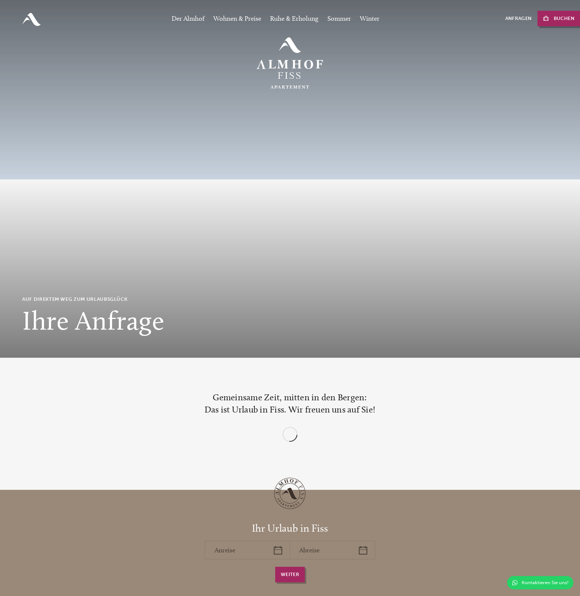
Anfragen (518, 18)
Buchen (564, 18)
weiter (290, 574)
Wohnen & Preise (237, 18)
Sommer (339, 18)
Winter (370, 18)
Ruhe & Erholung (294, 18)
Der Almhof (188, 18)
